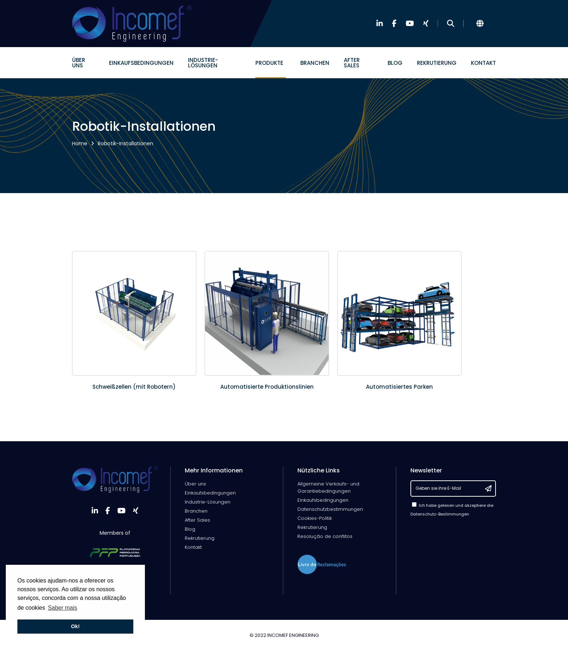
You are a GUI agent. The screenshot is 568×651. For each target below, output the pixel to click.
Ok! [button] (75, 626)
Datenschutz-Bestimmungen (439, 514)
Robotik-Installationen (125, 143)
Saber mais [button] (62, 608)
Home (79, 143)
